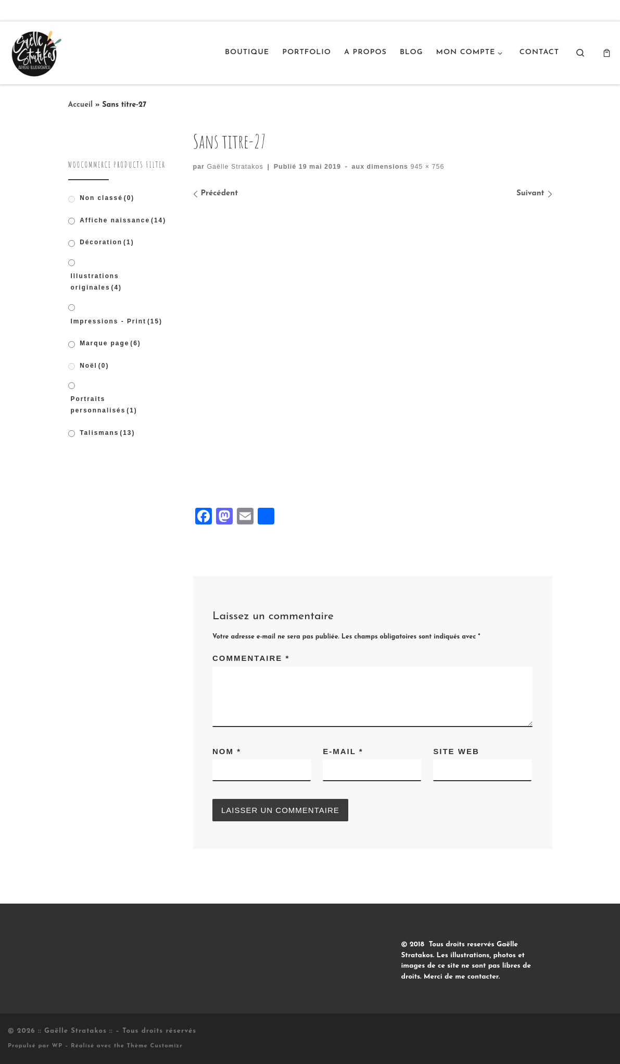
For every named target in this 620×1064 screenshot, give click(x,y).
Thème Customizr (155, 1046)
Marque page (110, 343)
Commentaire (250, 658)
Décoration (107, 242)
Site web (456, 751)
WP (57, 1046)
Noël (94, 365)
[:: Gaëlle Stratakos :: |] (35, 52)
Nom (226, 751)
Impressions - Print (117, 321)
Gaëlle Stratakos (235, 166)
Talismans (107, 432)
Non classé (107, 198)
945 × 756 (426, 166)
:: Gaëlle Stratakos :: (75, 1031)
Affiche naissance (123, 220)
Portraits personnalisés (104, 404)
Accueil (80, 105)
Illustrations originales (96, 281)
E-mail (343, 751)
